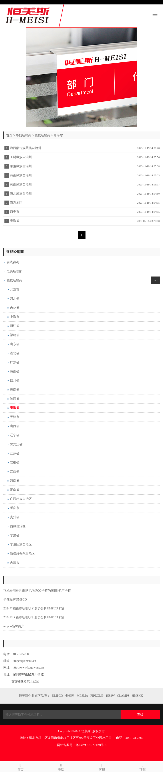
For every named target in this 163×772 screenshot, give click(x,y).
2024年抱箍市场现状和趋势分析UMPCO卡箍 (33, 608)
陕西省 (14, 398)
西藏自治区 (18, 526)
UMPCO (57, 695)
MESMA (82, 695)
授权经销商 (42, 135)
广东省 (14, 362)
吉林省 (14, 307)
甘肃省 (14, 535)
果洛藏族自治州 (21, 166)
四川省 (14, 380)
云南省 (14, 389)
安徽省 (14, 462)
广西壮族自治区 (21, 499)
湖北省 (14, 353)
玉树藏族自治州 (21, 157)
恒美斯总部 (14, 271)
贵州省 (14, 517)
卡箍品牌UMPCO (15, 599)
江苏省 (14, 453)
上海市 (14, 316)
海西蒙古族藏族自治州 (25, 148)
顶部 (142, 766)
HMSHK (137, 695)
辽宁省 (14, 435)
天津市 (14, 417)
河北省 (14, 298)
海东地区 (16, 202)
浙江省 (14, 326)
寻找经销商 (23, 135)
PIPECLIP (96, 695)
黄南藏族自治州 (21, 184)
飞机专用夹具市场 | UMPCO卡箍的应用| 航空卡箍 (37, 590)
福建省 (14, 335)
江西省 (14, 471)
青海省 (58, 135)
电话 (61, 766)
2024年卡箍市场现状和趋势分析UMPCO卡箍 (33, 617)
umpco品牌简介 (13, 626)
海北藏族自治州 (21, 193)
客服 (102, 766)
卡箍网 (69, 695)
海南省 (14, 371)
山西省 (14, 426)
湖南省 (14, 489)
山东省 (14, 344)
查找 (140, 714)
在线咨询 (13, 262)
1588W (110, 695)
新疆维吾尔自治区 (22, 553)
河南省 (14, 480)
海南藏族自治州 (21, 175)
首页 (9, 135)
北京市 (14, 289)
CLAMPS (123, 695)
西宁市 (14, 211)
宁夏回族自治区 (21, 544)
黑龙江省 (16, 444)
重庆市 (14, 508)
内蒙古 (14, 562)
